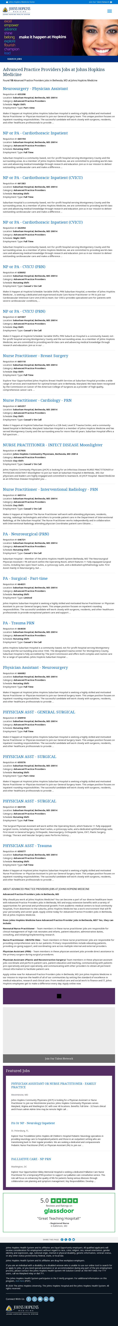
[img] (16, 11)
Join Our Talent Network (99, 2)
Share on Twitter (66, 1239)
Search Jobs (14, 59)
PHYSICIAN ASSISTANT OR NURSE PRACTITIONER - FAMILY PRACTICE (53, 1085)
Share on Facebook (62, 1239)
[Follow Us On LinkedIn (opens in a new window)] (46, 1299)
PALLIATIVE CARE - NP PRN (31, 1159)
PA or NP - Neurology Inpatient (33, 1123)
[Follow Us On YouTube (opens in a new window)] (40, 1299)
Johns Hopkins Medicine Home (22, 2)
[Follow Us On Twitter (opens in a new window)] (34, 1299)
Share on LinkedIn (69, 1239)
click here (19, 1280)
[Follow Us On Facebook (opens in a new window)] (29, 1299)
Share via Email (73, 1239)
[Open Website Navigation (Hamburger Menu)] (110, 7)
